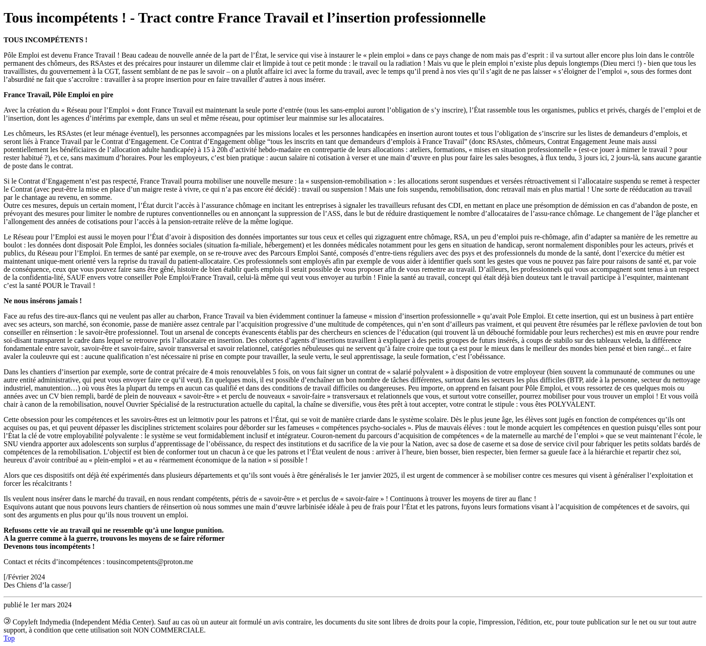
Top (9, 638)
